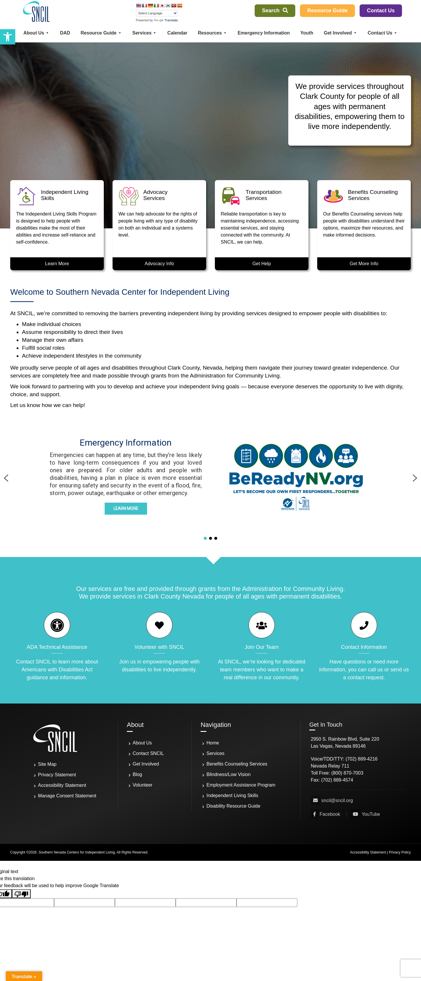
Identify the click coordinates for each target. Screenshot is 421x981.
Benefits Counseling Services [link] (236, 763)
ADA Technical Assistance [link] (57, 647)
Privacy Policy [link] (400, 852)
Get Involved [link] (340, 32)
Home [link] (212, 742)
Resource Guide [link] (327, 10)
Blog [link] (137, 774)
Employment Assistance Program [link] (240, 784)
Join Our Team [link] (262, 647)
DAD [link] (65, 32)
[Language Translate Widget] (157, 13)
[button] (295, 477)
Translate (166, 20)
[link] (7, 36)
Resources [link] (212, 32)
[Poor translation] (21, 893)
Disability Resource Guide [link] (233, 806)
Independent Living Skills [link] (232, 795)
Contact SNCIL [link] (148, 753)
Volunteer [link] (143, 784)
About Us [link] (36, 32)
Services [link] (144, 32)
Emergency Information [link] (264, 32)
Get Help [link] (261, 263)
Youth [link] (306, 32)
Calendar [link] (177, 32)
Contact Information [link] (364, 647)
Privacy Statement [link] (57, 774)
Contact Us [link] (381, 10)
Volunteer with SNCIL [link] (159, 647)
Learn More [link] (57, 263)
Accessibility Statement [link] (62, 785)
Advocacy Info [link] (159, 263)
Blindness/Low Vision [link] (228, 774)
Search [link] (275, 10)
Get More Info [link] (364, 263)
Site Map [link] (47, 764)
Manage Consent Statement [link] (67, 795)
